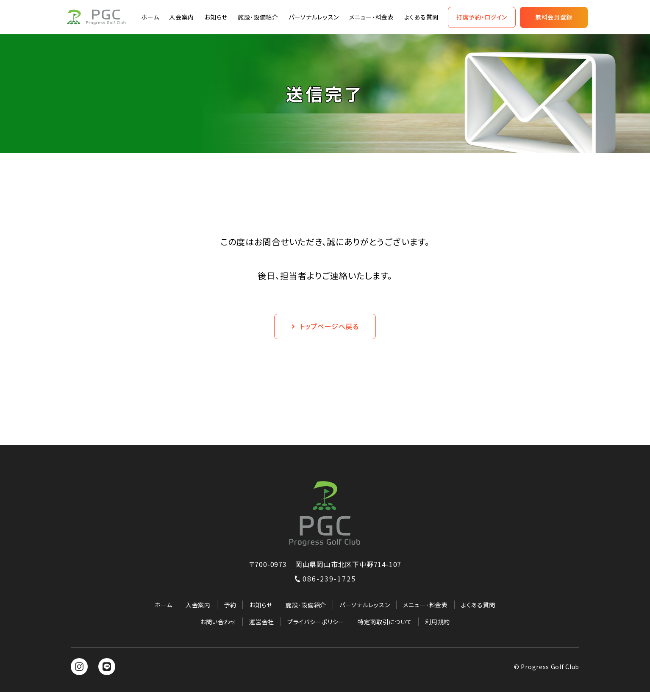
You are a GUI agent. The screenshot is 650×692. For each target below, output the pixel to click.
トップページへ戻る (325, 326)
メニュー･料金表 (371, 17)
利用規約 (437, 622)
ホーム (150, 17)
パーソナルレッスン (314, 17)
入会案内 (181, 17)
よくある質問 (421, 17)
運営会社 (261, 622)
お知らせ (216, 17)
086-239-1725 (325, 578)
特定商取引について (385, 622)
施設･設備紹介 (258, 17)
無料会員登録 (553, 17)
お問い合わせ (218, 622)
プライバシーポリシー (315, 622)
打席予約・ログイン (481, 17)
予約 (230, 605)
